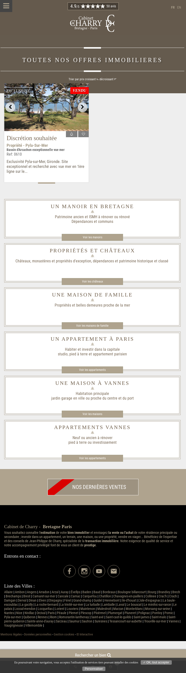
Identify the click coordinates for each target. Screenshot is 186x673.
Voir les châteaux (92, 281)
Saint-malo (159, 617)
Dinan (33, 600)
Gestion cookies (64, 634)
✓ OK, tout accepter (156, 662)
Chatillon (105, 596)
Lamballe (108, 605)
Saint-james (141, 617)
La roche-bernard (46, 605)
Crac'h (163, 596)
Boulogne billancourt (132, 592)
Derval (22, 600)
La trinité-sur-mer (71, 605)
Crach (173, 596)
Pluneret (130, 613)
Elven (42, 600)
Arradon (44, 592)
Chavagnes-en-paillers (128, 596)
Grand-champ (82, 600)
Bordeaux (109, 592)
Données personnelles (37, 634)
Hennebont (112, 600)
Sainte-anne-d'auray (40, 621)
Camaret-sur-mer (44, 596)
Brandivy (164, 592)
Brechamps (13, 596)
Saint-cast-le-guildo (118, 617)
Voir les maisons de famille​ (92, 325)
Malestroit (104, 609)
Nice (19, 613)
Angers (32, 592)
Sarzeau (61, 621)
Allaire (8, 592)
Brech (176, 592)
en (179, 7)
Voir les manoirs (92, 237)
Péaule (61, 613)
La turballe (93, 605)
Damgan (10, 600)
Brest (26, 596)
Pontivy (157, 613)
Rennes (43, 617)
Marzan (118, 609)
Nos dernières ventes (87, 487)
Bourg (152, 592)
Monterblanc (134, 609)
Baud (96, 592)
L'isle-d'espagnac (149, 600)
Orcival (41, 613)
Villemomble (33, 625)
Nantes (9, 613)
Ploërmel (100, 613)
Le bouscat (134, 605)
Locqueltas (45, 609)
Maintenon (87, 609)
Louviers (72, 609)
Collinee (150, 596)
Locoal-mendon (25, 609)
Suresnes (101, 621)
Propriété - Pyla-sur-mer (27, 145)
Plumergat (115, 613)
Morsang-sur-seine (157, 609)
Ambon (20, 592)
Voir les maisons (92, 414)
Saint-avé (97, 617)
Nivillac (29, 613)
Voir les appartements (92, 370)
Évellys (75, 592)
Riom (53, 617)
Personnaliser (94, 669)
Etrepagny (55, 600)
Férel (67, 600)
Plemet (73, 613)
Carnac (75, 596)
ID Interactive (84, 634)
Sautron (87, 621)
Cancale (63, 596)
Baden (86, 592)
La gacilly (26, 605)
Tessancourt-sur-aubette (125, 621)
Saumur (74, 621)
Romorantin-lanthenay (74, 617)
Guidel (98, 600)
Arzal (55, 592)
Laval (120, 605)
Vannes (174, 621)
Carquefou (90, 596)
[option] (46, 107)
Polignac (144, 613)
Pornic (168, 613)
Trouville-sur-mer (155, 621)
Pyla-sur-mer (12, 617)
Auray (65, 592)
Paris (51, 613)
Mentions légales (11, 634)
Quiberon (29, 617)
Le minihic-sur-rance (157, 605)
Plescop (86, 613)
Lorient (59, 609)
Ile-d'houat (129, 600)
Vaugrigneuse (13, 625)
